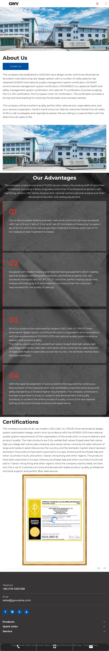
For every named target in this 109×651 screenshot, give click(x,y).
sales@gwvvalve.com (17, 600)
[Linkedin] (12, 612)
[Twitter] (19, 612)
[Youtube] (26, 612)
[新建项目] (54, 148)
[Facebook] (5, 612)
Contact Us (15, 66)
